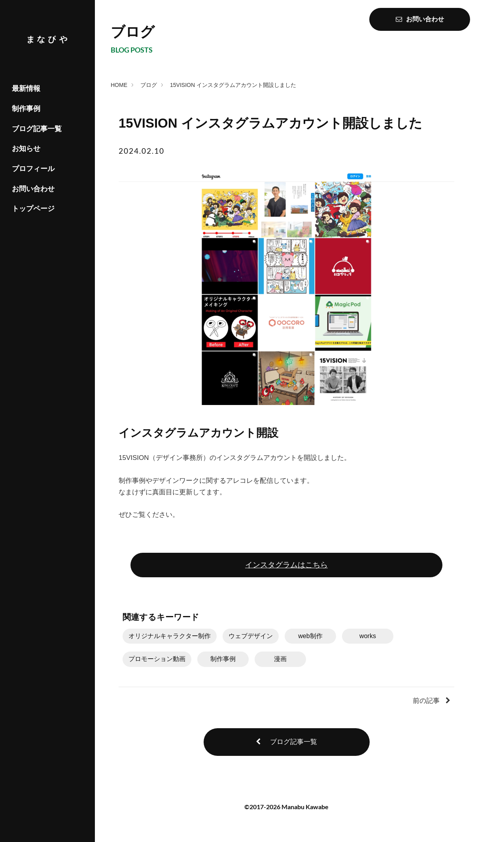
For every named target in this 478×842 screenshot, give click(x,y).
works (367, 636)
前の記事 (431, 700)
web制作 (310, 636)
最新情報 (26, 88)
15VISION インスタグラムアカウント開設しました (233, 85)
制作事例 (26, 109)
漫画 (280, 659)
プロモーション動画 (156, 659)
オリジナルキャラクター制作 (169, 636)
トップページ (33, 209)
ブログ (148, 85)
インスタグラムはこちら (286, 565)
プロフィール (33, 169)
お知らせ (26, 149)
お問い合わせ (33, 189)
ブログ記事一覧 (37, 129)
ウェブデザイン (251, 636)
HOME (119, 85)
